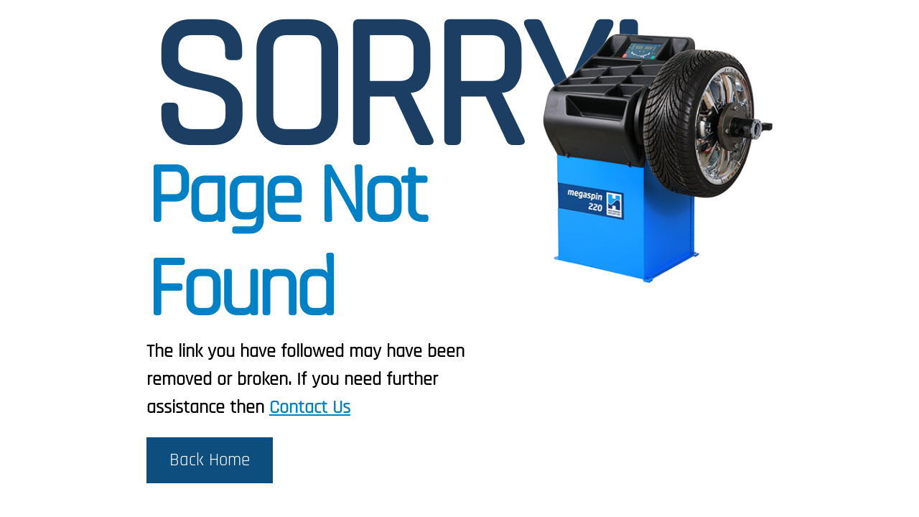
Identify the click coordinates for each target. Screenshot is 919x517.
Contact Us (309, 407)
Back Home (209, 460)
